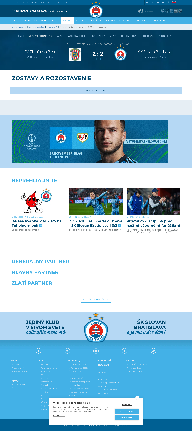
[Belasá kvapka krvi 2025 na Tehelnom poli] (38, 197)
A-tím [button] (55, 20)
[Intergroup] (74, 289)
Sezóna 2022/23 (36, 27)
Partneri (44, 395)
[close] (137, 398)
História (44, 364)
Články (112, 36)
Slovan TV (88, 208)
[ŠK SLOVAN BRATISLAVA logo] (53, 11)
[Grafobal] (74, 278)
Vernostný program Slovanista (78, 394)
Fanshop (64, 2)
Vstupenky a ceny (77, 364)
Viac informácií (59, 415)
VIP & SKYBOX (76, 371)
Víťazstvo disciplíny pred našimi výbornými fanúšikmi (153, 215)
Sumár (60, 36)
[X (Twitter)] (152, 2)
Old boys (45, 375)
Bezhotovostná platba (79, 382)
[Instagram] (163, 2)
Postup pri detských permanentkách (107, 391)
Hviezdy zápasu (129, 36)
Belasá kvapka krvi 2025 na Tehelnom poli (37, 215)
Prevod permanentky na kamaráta (109, 384)
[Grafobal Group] (117, 289)
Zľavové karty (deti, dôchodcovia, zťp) (78, 376)
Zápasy (23, 27)
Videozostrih (164, 36)
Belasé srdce (53, 2)
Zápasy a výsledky (20, 384)
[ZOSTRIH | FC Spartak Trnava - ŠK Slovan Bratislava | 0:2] (96, 197)
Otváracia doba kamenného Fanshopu (136, 369)
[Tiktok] (168, 2)
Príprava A (52, 27)
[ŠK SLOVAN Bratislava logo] (96, 9)
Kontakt (44, 385)
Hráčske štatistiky (20, 371)
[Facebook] (146, 2)
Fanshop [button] (159, 20)
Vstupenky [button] (41, 20)
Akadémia (95, 20)
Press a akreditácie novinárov (49, 390)
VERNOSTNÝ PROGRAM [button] (119, 20)
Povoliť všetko (127, 418)
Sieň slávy (45, 371)
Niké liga (145, 208)
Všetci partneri (96, 299)
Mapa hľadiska (76, 385)
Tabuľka (16, 388)
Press (22, 2)
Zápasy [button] (67, 20)
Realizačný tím (19, 368)
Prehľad (20, 36)
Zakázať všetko (126, 411)
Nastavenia (127, 405)
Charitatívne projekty (35, 208)
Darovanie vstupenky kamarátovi (107, 377)
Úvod (15, 20)
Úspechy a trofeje (48, 368)
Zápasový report (76, 36)
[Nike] (96, 268)
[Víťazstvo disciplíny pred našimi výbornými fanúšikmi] (153, 197)
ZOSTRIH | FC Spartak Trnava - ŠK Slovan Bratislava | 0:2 (95, 215)
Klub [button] (27, 20)
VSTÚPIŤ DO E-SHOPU (137, 364)
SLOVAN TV (143, 20)
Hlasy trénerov (97, 36)
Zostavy (40, 36)
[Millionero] (117, 278)
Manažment (46, 382)
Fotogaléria (148, 36)
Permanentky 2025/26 (79, 368)
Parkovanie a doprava (79, 388)
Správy (80, 20)
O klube (44, 378)
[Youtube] (157, 2)
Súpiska (16, 364)
